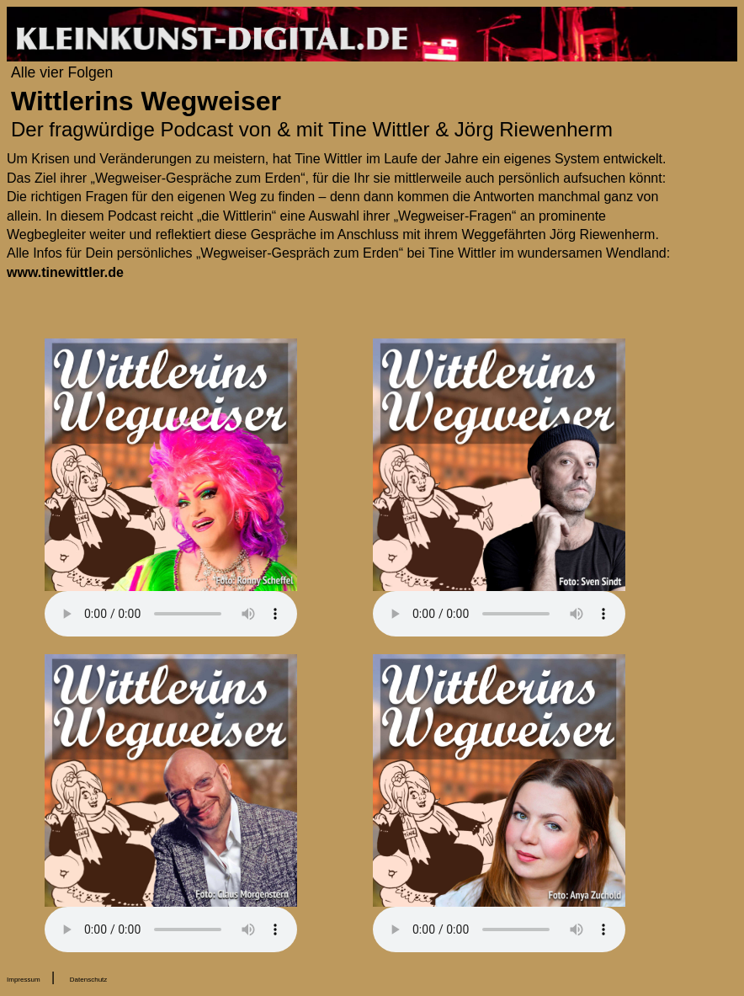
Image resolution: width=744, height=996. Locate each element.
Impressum (23, 979)
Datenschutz (88, 979)
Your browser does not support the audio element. (171, 613)
